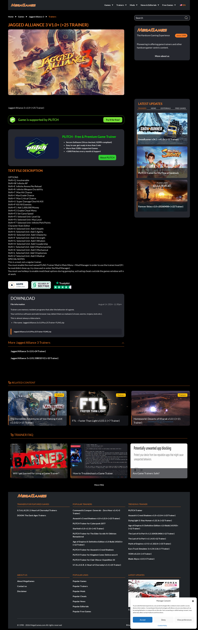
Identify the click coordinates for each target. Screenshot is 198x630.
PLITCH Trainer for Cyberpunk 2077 (89, 523)
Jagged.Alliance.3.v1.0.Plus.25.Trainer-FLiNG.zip (32, 332)
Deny (163, 620)
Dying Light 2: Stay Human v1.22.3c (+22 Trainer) (150, 520)
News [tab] (153, 108)
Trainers (52, 16)
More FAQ (99, 485)
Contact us (22, 586)
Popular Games (79, 581)
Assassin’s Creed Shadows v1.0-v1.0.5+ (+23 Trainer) (96, 518)
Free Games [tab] (180, 108)
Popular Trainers (80, 586)
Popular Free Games (82, 611)
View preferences (184, 620)
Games (21, 16)
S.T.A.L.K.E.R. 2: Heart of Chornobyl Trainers (37, 510)
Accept (143, 620)
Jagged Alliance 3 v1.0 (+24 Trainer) (28, 351)
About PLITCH (107, 157)
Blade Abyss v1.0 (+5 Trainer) (141, 559)
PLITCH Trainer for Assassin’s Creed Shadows (93, 549)
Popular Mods (79, 591)
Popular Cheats (79, 596)
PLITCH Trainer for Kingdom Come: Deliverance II (95, 555)
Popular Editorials (81, 606)
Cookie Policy (162, 625)
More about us (162, 56)
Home (11, 16)
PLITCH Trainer (135, 510)
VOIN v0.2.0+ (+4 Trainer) (140, 554)
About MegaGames (25, 581)
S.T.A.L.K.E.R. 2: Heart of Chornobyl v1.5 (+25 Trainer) (97, 565)
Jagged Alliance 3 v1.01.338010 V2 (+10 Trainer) (34, 358)
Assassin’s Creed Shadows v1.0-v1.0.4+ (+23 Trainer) (152, 515)
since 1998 (181, 35)
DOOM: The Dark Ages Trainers (31, 515)
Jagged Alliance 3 (36, 16)
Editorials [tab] (165, 108)
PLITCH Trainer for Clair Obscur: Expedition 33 (94, 560)
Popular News (79, 601)
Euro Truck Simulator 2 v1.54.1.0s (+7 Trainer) (148, 548)
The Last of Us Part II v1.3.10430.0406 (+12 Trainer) (151, 533)
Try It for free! (113, 119)
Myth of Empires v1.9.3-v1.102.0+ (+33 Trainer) (149, 543)
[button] (193, 600)
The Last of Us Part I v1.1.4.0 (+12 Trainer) (147, 538)
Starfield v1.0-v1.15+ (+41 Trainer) (88, 528)
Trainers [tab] (142, 108)
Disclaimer (22, 591)
